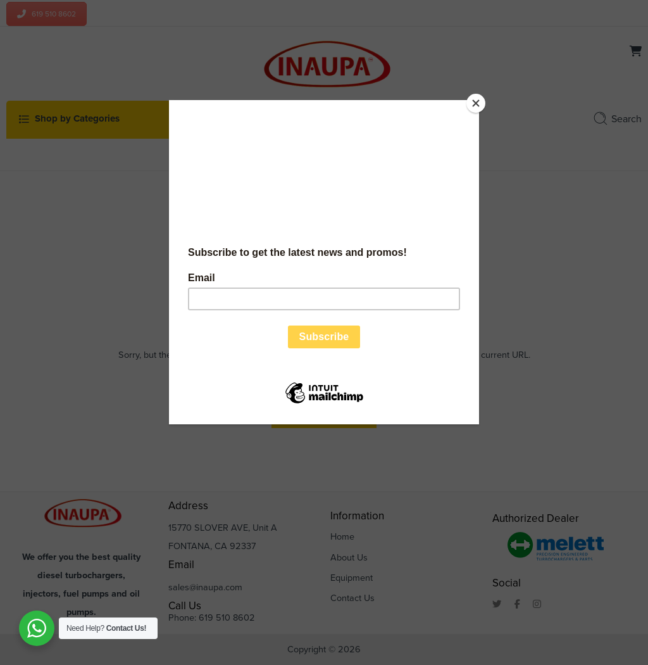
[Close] (475, 103)
